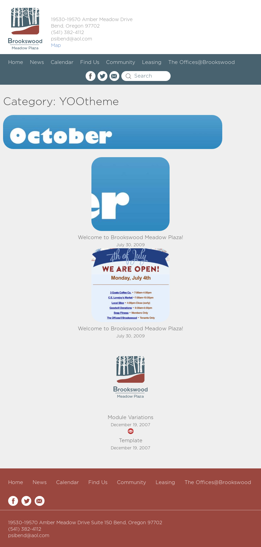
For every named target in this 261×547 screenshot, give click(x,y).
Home (15, 62)
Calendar (62, 62)
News (37, 62)
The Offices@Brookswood (201, 62)
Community (120, 62)
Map (56, 46)
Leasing (151, 62)
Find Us (89, 62)
